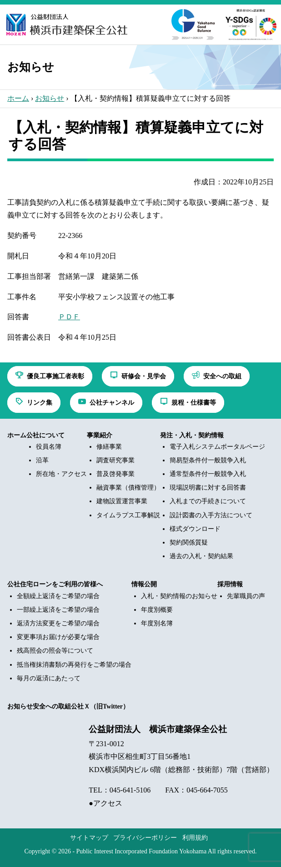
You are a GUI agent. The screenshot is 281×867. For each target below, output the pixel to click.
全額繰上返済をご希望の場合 (58, 596)
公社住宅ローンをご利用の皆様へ (55, 584)
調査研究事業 (115, 460)
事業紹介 (99, 435)
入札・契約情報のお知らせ (179, 596)
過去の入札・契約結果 (201, 556)
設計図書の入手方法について (211, 515)
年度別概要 (157, 609)
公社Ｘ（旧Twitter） (100, 706)
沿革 (42, 460)
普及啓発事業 (115, 474)
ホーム (18, 98)
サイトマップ (89, 837)
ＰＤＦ (69, 317)
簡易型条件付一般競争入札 (208, 460)
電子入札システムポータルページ (217, 446)
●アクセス (105, 803)
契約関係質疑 (189, 542)
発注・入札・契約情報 (192, 435)
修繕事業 (109, 446)
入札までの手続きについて (208, 501)
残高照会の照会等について (55, 650)
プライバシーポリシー (145, 837)
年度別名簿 (157, 623)
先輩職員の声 (246, 596)
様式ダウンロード (195, 528)
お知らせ (49, 98)
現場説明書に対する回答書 (208, 487)
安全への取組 (52, 706)
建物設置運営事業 (121, 501)
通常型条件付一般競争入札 (208, 474)
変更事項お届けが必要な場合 (58, 637)
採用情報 (230, 584)
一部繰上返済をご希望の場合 (58, 609)
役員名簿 (48, 446)
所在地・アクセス (61, 474)
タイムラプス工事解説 (128, 515)
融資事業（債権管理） (128, 487)
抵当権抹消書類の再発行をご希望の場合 (74, 664)
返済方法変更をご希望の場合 (58, 623)
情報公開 (144, 584)
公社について (45, 435)
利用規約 (195, 837)
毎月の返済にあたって (48, 678)
